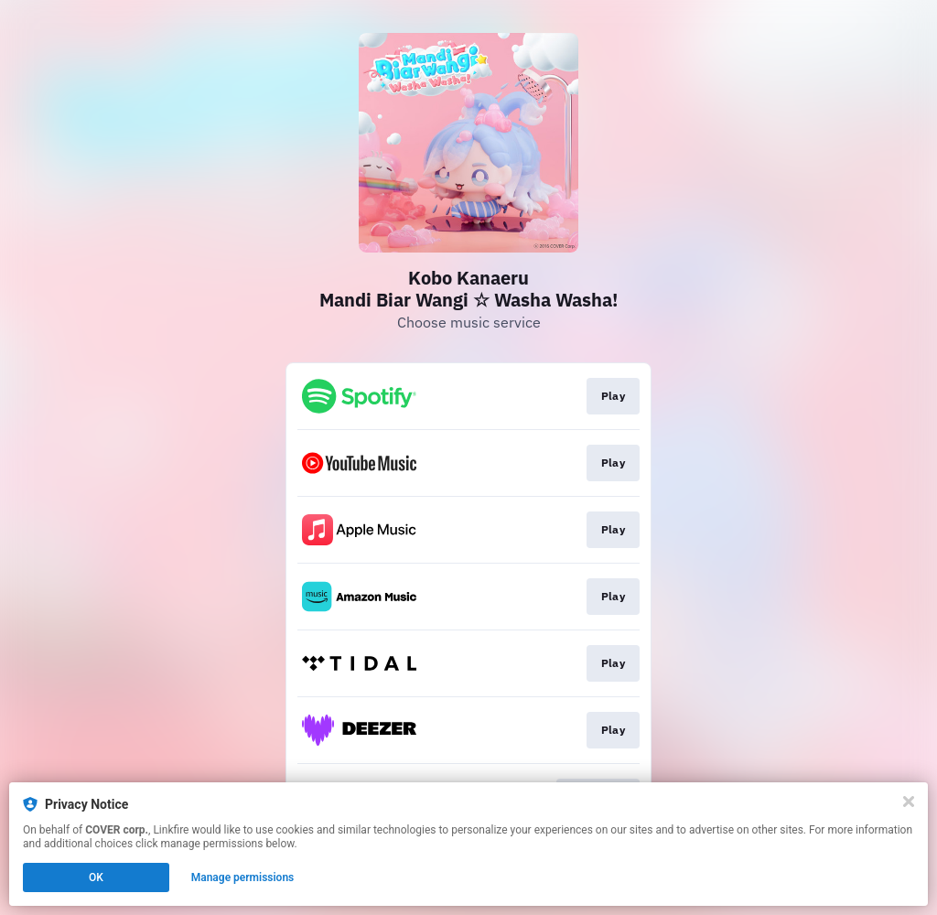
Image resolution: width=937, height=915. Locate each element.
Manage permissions (243, 877)
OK (96, 877)
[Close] (908, 801)
